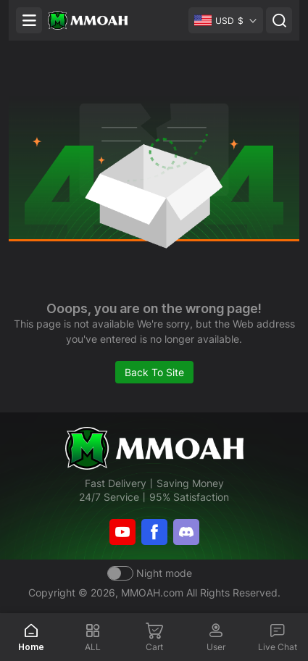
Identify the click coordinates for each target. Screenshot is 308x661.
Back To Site (154, 372)
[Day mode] (150, 573)
